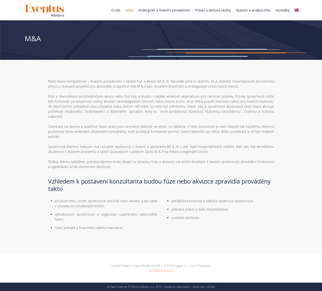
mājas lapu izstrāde (204, 286)
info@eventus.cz (161, 270)
